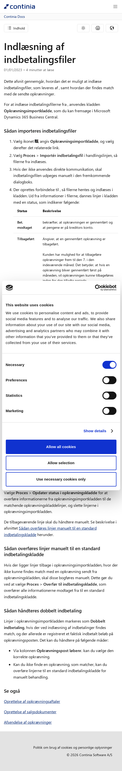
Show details (95, 431)
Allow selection (61, 463)
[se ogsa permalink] (23, 691)
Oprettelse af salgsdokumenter (30, 711)
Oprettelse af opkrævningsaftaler (32, 701)
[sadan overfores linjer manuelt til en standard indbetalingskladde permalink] (47, 554)
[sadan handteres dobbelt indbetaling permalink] (84, 610)
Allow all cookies (61, 447)
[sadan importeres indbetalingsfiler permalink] (79, 131)
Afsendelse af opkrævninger (28, 722)
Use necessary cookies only (61, 479)
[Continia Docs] (19, 6)
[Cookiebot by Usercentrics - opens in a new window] (94, 288)
